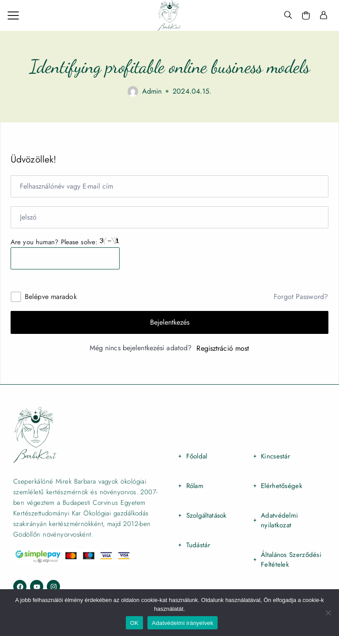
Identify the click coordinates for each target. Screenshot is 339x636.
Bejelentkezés (169, 322)
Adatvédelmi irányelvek (182, 623)
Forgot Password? (301, 297)
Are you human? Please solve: (65, 253)
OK (134, 623)
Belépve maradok (51, 297)
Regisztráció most (222, 348)
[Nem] (328, 612)
